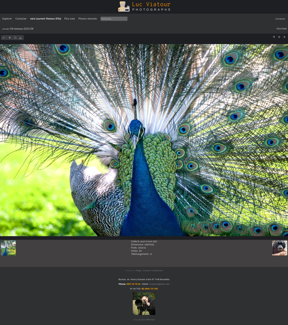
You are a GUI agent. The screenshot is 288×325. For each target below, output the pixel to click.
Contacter (21, 18)
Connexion (280, 18)
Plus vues (69, 18)
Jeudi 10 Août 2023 (149, 241)
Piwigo (138, 270)
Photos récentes (87, 18)
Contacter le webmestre (153, 270)
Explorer (7, 18)
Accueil (5, 28)
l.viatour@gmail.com (159, 284)
